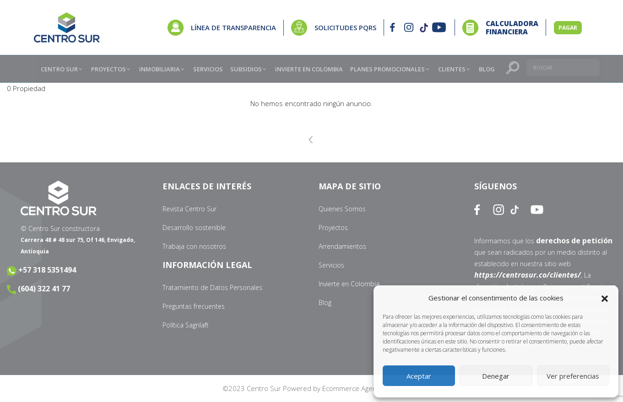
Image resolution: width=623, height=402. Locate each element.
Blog (325, 302)
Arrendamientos (342, 246)
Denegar (495, 376)
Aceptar (418, 376)
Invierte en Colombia (349, 283)
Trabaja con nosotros (194, 246)
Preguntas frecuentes (194, 306)
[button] (604, 298)
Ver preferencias (573, 376)
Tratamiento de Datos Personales (212, 287)
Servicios (331, 265)
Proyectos (333, 227)
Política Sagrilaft (186, 325)
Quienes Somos (342, 208)
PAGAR (567, 28)
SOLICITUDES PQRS (345, 27)
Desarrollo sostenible (194, 227)
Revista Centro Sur (190, 208)
